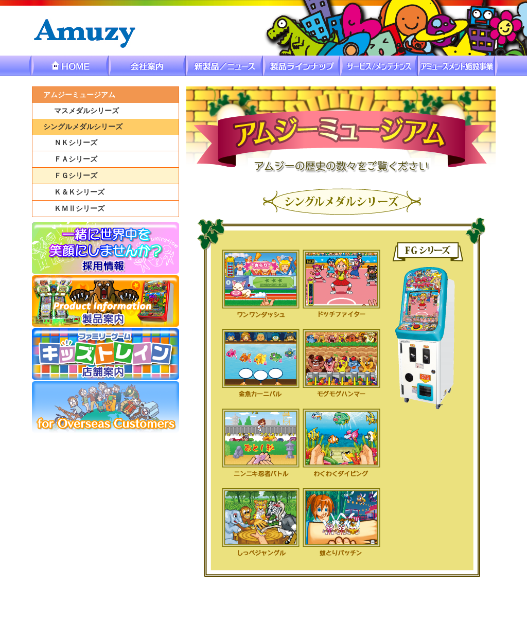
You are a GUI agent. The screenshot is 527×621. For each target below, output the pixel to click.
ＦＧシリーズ (75, 176)
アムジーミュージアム (79, 95)
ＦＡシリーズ (75, 159)
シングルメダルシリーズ (82, 127)
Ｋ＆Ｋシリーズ (79, 192)
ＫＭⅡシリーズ (79, 208)
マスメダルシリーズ (86, 111)
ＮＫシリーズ (75, 143)
